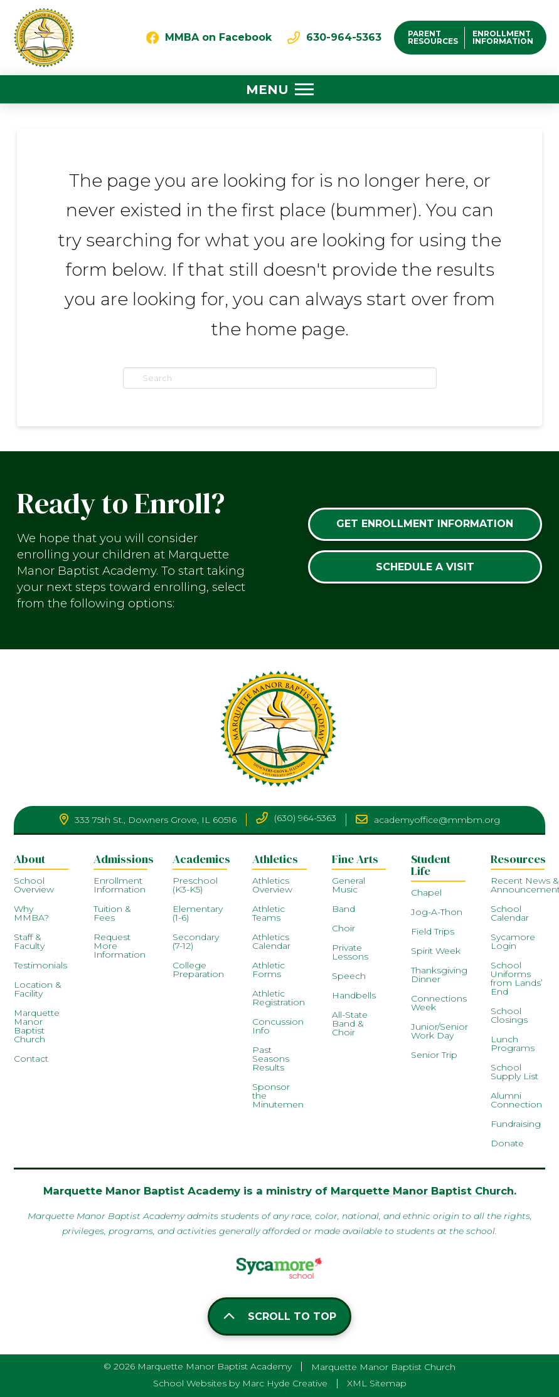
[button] (280, 89)
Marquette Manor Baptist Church (422, 1191)
